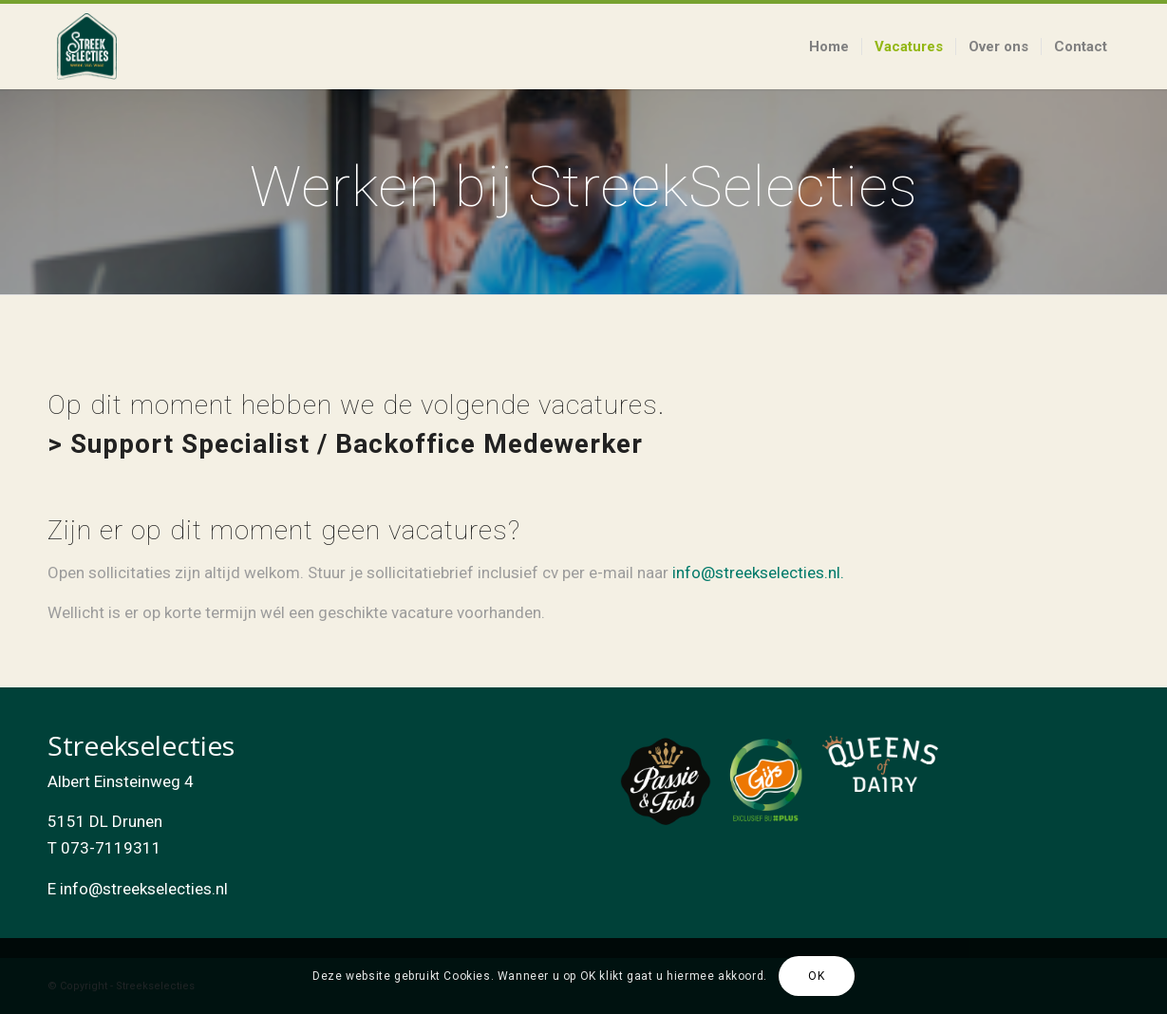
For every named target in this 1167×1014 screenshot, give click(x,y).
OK (816, 976)
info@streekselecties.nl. (758, 572)
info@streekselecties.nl (144, 888)
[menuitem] (829, 46)
